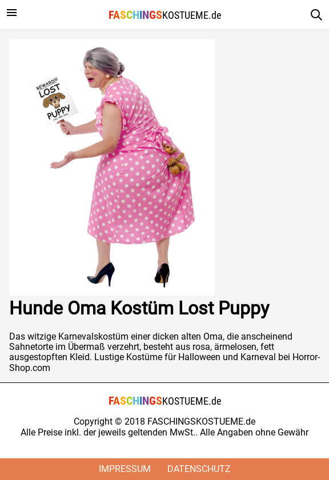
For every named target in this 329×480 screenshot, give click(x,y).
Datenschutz (199, 468)
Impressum (125, 468)
